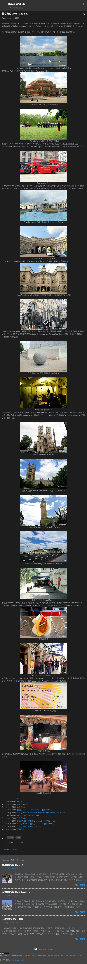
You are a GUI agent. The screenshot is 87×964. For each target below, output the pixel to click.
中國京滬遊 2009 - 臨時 (12, 919)
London (10, 838)
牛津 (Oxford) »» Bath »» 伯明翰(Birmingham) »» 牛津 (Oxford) (41, 813)
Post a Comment (10, 849)
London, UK (18, 842)
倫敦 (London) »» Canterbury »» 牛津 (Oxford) (34, 810)
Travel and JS (16, 4)
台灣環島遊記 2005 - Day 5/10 (16, 892)
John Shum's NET (17, 960)
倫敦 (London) (22, 804)
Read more (80, 885)
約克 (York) (21, 818)
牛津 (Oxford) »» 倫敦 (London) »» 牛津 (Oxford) (35, 824)
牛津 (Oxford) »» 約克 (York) (28, 815)
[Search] (83, 4)
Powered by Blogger (43, 949)
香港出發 (20, 801)
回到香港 (20, 829)
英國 (18, 838)
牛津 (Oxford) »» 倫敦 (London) (29, 827)
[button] (83, 14)
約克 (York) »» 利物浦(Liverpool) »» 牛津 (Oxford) (36, 821)
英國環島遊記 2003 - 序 (12, 865)
